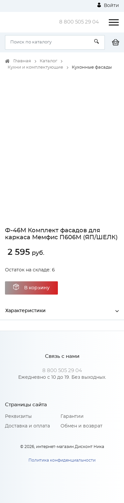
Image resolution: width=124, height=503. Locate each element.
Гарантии (72, 416)
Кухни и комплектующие (35, 67)
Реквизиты (18, 416)
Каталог (48, 61)
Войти (108, 5)
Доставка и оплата (27, 426)
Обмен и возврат (82, 426)
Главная (22, 61)
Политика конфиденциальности (62, 460)
